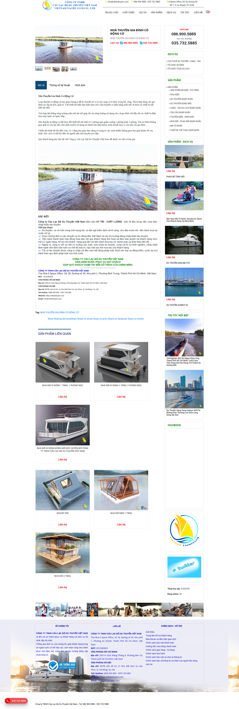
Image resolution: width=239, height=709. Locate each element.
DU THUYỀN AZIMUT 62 (177, 305)
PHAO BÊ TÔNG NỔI (175, 177)
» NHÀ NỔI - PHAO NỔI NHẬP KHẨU (185, 121)
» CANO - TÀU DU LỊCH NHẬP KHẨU (185, 108)
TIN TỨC (184, 12)
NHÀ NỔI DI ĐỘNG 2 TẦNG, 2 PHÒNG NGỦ (97, 374)
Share (62, 317)
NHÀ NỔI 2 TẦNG (140, 426)
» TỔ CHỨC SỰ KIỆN (175, 65)
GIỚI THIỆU (129, 12)
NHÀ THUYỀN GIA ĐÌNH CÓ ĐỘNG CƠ (59, 311)
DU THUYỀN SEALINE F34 (178, 263)
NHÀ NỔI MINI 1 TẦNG (97, 426)
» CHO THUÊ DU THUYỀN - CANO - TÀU (183, 61)
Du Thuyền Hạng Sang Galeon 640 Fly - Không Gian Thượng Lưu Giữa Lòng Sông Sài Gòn (183, 412)
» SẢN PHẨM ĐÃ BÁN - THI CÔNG (184, 90)
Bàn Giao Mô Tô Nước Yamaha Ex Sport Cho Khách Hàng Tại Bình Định (184, 220)
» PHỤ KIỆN (174, 94)
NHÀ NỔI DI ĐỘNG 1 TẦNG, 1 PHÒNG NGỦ (55, 374)
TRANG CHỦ (111, 12)
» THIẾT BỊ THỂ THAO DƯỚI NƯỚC (184, 130)
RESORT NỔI (55, 426)
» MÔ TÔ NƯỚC (176, 126)
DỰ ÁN (143, 12)
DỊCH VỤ (171, 12)
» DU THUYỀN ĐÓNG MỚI (180, 103)
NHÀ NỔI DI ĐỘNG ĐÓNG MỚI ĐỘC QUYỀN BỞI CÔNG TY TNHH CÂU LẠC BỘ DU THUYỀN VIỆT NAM (140, 375)
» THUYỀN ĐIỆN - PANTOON (181, 117)
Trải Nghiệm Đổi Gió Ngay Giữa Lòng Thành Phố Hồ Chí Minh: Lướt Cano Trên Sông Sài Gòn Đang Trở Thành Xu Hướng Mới (183, 361)
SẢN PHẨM (156, 12)
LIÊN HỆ (198, 12)
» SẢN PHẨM (172, 87)
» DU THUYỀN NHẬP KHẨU (181, 99)
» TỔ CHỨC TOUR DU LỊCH (177, 69)
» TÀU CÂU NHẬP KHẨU (179, 112)
